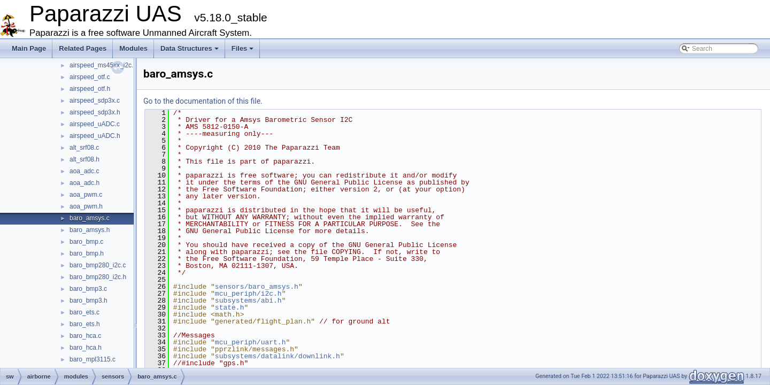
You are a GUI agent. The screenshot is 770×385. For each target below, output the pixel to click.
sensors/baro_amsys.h (256, 286)
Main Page (29, 48)
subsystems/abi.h (248, 300)
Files (243, 48)
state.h (229, 307)
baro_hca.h (86, 347)
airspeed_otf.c (90, 77)
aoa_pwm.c (86, 194)
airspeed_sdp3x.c (95, 100)
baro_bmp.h (87, 253)
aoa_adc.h (84, 183)
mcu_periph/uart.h (250, 342)
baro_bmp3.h (88, 300)
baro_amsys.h (90, 230)
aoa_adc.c (84, 171)
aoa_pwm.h (86, 206)
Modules (133, 48)
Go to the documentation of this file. (203, 101)
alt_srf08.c (84, 147)
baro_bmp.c (86, 241)
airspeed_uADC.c (95, 124)
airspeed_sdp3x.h (95, 112)
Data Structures (189, 48)
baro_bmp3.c (88, 288)
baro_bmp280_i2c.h (98, 277)
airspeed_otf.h (90, 89)
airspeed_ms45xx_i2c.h (103, 65)
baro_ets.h (85, 324)
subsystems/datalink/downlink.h (277, 356)
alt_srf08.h (84, 159)
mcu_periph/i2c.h (248, 293)
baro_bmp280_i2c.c (98, 265)
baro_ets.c (84, 312)
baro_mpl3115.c (93, 359)
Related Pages (82, 48)
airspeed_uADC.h (95, 136)
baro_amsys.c (90, 218)
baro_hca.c (85, 336)
